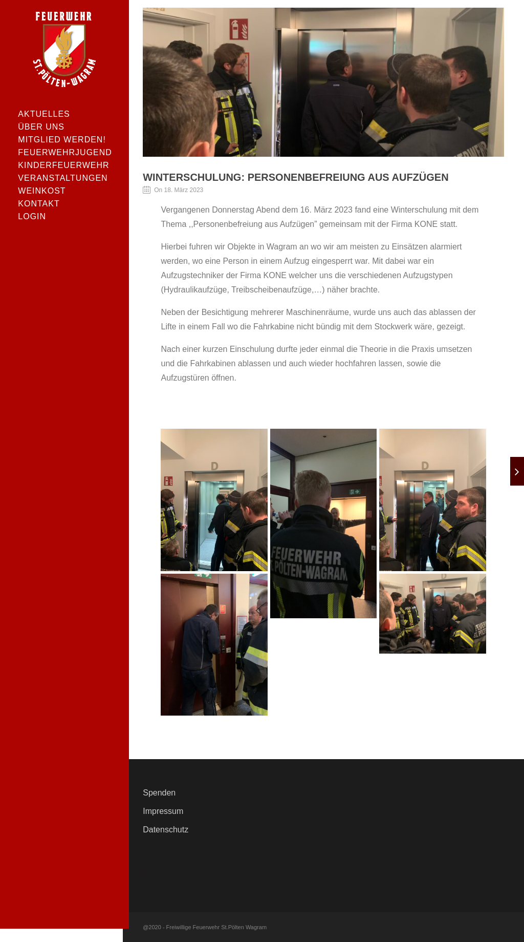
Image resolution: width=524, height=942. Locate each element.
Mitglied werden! (62, 139)
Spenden (159, 792)
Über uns (41, 126)
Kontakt (38, 203)
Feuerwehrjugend (64, 152)
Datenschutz (165, 829)
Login (32, 216)
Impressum (163, 811)
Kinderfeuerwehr (63, 165)
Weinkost (42, 190)
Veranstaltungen (62, 178)
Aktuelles (44, 114)
